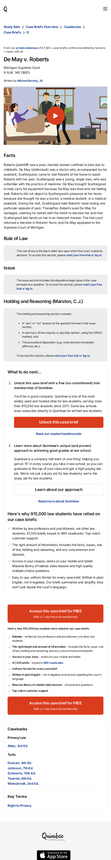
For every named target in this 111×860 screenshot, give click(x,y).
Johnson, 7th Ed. (21, 768)
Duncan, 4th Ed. (20, 763)
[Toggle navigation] (105, 8)
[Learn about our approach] (58, 489)
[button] (55, 116)
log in (97, 255)
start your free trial (78, 255)
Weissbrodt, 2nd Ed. (23, 783)
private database (27, 48)
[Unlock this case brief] (58, 422)
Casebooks (72, 27)
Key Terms (17, 796)
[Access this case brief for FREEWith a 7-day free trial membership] (55, 614)
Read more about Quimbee (58, 501)
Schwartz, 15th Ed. (22, 773)
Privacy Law (17, 738)
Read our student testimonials (59, 434)
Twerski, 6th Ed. (20, 778)
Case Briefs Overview (42, 27)
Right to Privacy (19, 805)
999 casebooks (53, 662)
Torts (12, 754)
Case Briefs (12, 32)
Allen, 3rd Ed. (18, 746)
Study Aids (12, 27)
